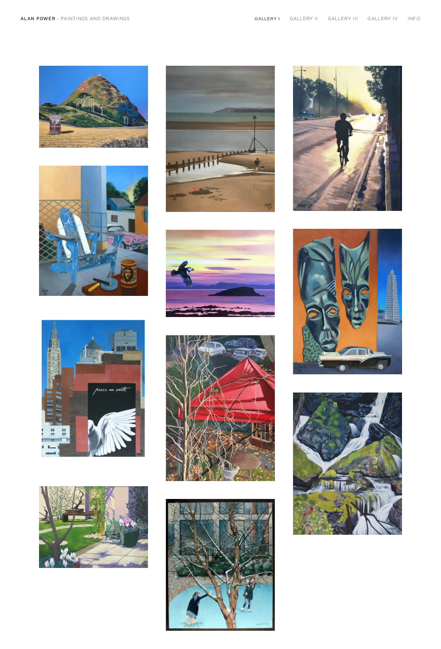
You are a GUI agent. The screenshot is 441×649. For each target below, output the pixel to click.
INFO (414, 18)
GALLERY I (267, 18)
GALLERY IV (383, 18)
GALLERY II (304, 18)
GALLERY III (343, 18)
